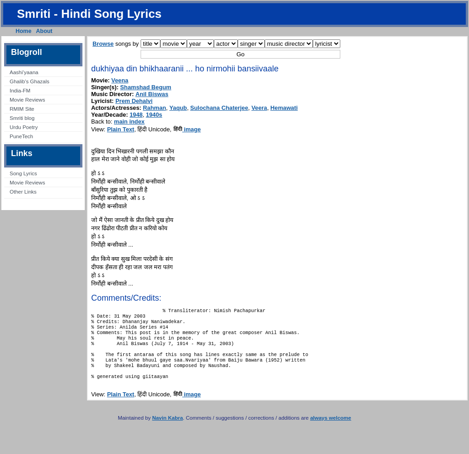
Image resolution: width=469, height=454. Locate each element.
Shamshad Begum (145, 87)
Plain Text (121, 129)
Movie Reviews (27, 100)
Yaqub (178, 107)
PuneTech (21, 136)
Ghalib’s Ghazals (29, 81)
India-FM (20, 90)
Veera (259, 107)
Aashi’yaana (24, 72)
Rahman (154, 107)
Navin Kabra (167, 430)
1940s (154, 114)
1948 (136, 114)
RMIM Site (22, 109)
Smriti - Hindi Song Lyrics (89, 13)
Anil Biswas (152, 94)
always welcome (330, 430)
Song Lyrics (23, 173)
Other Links (23, 192)
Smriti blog (22, 118)
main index (129, 121)
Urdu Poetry (24, 127)
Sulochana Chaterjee (219, 107)
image (187, 129)
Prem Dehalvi (134, 100)
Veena (119, 80)
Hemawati (284, 107)
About (44, 31)
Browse (103, 43)
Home (24, 31)
